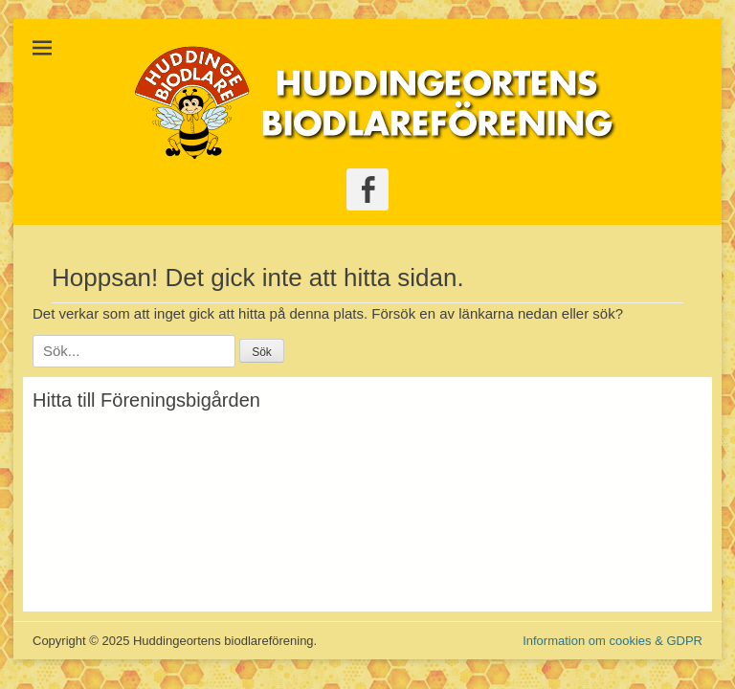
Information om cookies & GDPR (612, 640)
